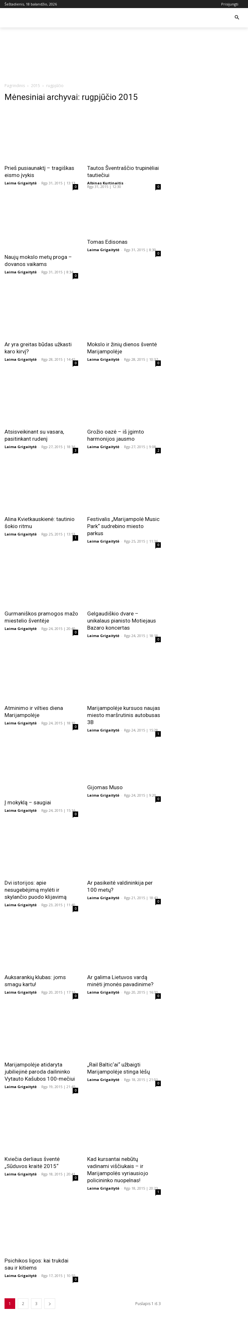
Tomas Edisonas (107, 242)
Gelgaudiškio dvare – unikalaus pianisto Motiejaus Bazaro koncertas (121, 620)
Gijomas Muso (105, 787)
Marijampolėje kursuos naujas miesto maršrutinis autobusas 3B (123, 715)
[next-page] (49, 1303)
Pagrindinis (15, 85)
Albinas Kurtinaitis (105, 183)
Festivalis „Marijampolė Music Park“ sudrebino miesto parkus (123, 526)
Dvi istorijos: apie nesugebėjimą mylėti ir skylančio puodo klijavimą (36, 889)
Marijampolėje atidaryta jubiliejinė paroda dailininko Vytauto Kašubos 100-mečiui (40, 1071)
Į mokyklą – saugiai (28, 802)
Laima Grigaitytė (21, 183)
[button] (236, 18)
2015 (35, 85)
